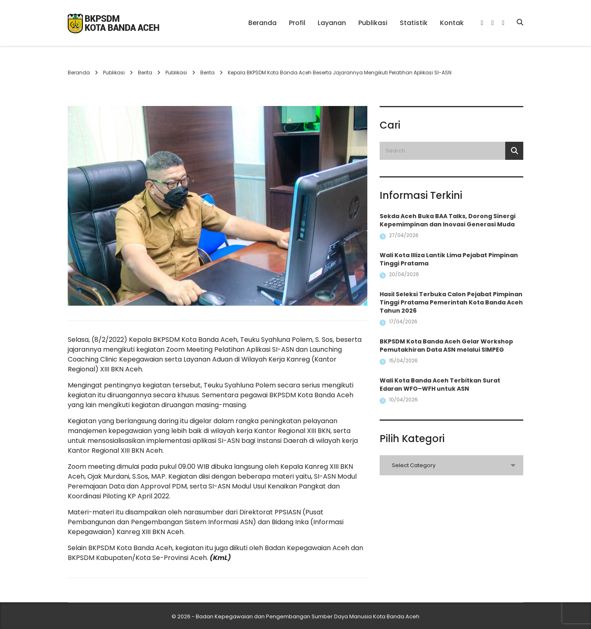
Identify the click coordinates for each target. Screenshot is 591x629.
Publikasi (372, 23)
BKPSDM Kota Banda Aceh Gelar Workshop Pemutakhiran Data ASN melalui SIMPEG (446, 345)
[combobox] (451, 465)
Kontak (452, 23)
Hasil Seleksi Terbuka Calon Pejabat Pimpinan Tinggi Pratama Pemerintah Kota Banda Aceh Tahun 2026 (451, 302)
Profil (297, 23)
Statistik (414, 23)
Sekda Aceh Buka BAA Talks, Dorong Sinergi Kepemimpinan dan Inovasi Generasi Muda (447, 220)
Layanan (332, 23)
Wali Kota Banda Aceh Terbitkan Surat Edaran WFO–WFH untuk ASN (440, 384)
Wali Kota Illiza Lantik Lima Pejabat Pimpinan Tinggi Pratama (449, 259)
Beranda (262, 23)
